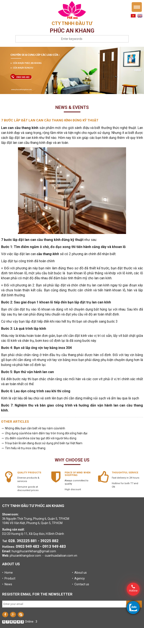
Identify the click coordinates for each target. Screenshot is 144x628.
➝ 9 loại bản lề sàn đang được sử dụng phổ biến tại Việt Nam (41, 443)
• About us (79, 572)
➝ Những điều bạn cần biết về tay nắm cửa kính (33, 428)
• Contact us (80, 584)
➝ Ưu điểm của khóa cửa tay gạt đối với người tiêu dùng (38, 438)
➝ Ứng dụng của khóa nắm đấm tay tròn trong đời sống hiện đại (44, 433)
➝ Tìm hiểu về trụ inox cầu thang (23, 448)
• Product (8, 578)
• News (7, 584)
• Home (7, 572)
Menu (137, 7)
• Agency (78, 578)
